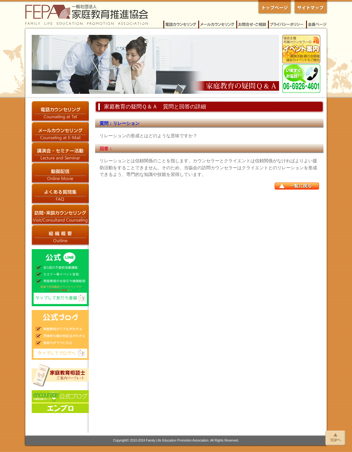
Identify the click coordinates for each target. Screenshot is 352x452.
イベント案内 (301, 49)
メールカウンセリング (217, 25)
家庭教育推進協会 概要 (60, 235)
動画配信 (60, 173)
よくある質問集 (60, 194)
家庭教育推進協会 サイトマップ (310, 7)
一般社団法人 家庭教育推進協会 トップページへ (274, 7)
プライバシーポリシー (287, 25)
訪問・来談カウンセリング (60, 214)
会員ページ (317, 25)
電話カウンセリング (180, 25)
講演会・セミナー (60, 152)
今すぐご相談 (301, 78)
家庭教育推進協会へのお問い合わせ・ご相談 (252, 25)
